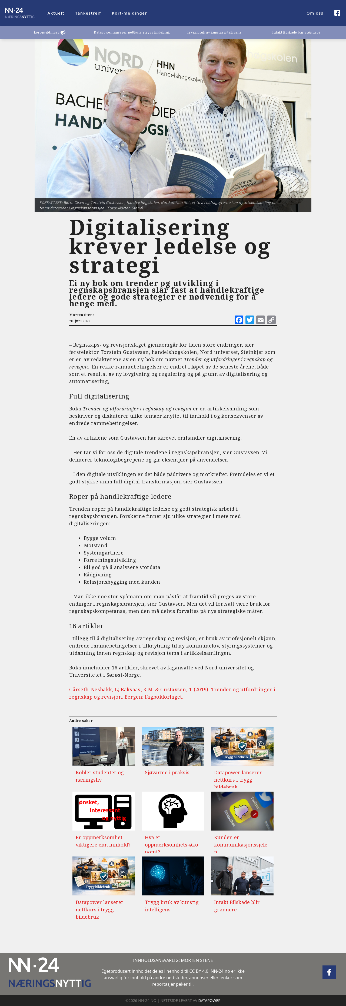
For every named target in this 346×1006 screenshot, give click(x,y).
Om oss (315, 13)
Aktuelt (56, 13)
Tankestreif (88, 13)
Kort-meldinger (129, 13)
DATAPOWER (209, 1000)
